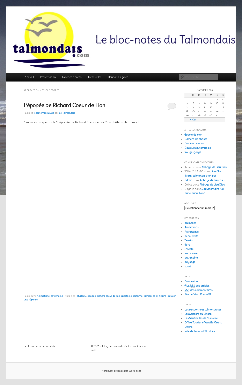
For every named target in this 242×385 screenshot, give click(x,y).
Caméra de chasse (195, 139)
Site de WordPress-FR (197, 294)
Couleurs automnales (197, 148)
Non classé (191, 253)
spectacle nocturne (131, 295)
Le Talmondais (67, 112)
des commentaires (198, 290)
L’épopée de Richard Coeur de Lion (64, 105)
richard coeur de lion (108, 295)
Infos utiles (94, 77)
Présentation (48, 77)
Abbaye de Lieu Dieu (214, 167)
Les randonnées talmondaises (202, 309)
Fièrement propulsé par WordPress (121, 370)
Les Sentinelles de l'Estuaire (201, 318)
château (81, 295)
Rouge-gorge (192, 152)
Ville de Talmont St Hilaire (199, 331)
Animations (43, 295)
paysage (189, 262)
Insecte (188, 249)
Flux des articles (196, 286)
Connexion (191, 281)
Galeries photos (71, 77)
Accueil (29, 77)
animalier (190, 223)
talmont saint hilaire (155, 295)
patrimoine (57, 295)
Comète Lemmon (194, 143)
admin (188, 180)
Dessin (188, 240)
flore (187, 244)
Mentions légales (118, 77)
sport (187, 266)
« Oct (193, 119)
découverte (191, 236)
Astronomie (191, 232)
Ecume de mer (193, 134)
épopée (91, 295)
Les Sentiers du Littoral (198, 314)
